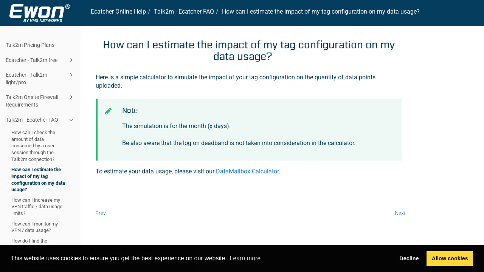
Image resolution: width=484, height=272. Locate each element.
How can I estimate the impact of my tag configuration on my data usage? (38, 179)
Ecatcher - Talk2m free (40, 60)
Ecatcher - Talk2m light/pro (40, 78)
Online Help (118, 11)
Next (400, 213)
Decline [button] (409, 258)
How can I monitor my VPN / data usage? (34, 227)
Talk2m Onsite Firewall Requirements (40, 100)
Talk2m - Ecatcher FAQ (40, 120)
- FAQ (184, 11)
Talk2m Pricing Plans (30, 45)
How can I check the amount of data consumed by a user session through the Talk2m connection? (33, 146)
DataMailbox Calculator (247, 171)
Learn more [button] (245, 258)
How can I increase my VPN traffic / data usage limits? (36, 206)
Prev (100, 213)
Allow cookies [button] (450, 258)
